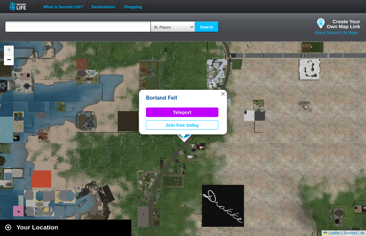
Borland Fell (161, 98)
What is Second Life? (63, 6)
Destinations (103, 6)
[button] (223, 94)
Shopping (133, 6)
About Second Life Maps (336, 32)
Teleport (182, 112)
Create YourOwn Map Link (343, 24)
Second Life (21, 6)
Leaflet (331, 233)
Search (206, 27)
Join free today (182, 125)
